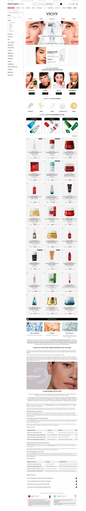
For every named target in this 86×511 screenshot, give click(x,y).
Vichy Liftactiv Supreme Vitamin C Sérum (34, 432)
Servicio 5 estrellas (42, 0)
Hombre (10, 17)
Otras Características (16, 66)
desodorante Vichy (30, 444)
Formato (16, 61)
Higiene (10, 27)
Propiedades (16, 58)
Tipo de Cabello (16, 42)
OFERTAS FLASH (11, 7)
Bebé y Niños (11, 31)
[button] (26, 501)
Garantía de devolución (57, 0)
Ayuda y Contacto (11, 0)
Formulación (16, 45)
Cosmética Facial (11, 22)
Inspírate (69, 7)
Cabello (33, 7)
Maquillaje (39, 7)
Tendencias (16, 69)
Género (16, 15)
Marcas (75, 7)
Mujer (15, 17)
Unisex (19, 17)
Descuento (16, 34)
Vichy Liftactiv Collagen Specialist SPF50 (34, 466)
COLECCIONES (16, 75)
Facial (23, 7)
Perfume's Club (10, 10)
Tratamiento (16, 55)
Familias (16, 20)
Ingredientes (16, 53)
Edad (16, 39)
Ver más (64, 7)
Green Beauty (58, 7)
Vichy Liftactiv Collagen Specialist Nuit (34, 464)
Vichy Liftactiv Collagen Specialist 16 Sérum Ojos (36, 439)
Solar (44, 7)
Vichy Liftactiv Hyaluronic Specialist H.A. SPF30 (35, 468)
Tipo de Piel (16, 36)
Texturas (16, 50)
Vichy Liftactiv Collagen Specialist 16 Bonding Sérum (36, 437)
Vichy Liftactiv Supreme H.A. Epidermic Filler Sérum (36, 434)
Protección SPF (16, 47)
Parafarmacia (50, 7)
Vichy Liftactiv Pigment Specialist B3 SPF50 (35, 470)
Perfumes (18, 7)
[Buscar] (61, 4)
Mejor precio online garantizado (28, 0)
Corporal (28, 7)
